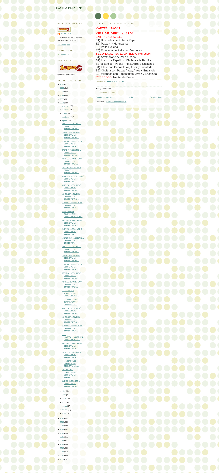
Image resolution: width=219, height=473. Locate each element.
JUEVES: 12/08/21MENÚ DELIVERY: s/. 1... (70, 293)
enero (64, 413)
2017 (62, 429)
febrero (65, 410)
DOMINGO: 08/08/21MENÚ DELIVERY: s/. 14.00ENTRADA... (72, 328)
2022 (62, 99)
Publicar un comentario (107, 92)
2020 (62, 418)
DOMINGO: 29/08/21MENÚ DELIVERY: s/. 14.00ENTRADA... (72, 143)
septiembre (66, 117)
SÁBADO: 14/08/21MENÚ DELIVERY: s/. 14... (73, 337)
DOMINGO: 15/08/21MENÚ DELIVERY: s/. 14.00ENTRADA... (72, 266)
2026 (62, 84)
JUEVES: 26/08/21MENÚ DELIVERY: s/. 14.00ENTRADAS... (71, 170)
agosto (65, 121)
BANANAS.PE (69, 8)
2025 (62, 88)
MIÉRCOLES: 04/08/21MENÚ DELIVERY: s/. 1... (70, 363)
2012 (62, 448)
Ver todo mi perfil (64, 44)
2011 (62, 452)
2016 (62, 433)
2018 (62, 426)
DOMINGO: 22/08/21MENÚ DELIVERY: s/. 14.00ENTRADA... (72, 205)
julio (64, 391)
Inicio (131, 97)
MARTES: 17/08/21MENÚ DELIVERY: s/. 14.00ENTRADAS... (71, 249)
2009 (62, 459)
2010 (62, 455)
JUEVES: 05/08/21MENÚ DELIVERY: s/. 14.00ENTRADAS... (71, 354)
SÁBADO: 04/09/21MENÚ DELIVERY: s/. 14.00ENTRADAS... (71, 152)
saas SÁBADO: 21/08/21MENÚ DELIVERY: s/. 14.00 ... (72, 214)
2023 (62, 95)
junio (64, 395)
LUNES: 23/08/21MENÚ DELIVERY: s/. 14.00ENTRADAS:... (71, 196)
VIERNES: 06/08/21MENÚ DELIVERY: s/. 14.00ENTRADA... (72, 345)
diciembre (66, 106)
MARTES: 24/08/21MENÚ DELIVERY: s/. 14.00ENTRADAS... (71, 187)
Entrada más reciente (104, 97)
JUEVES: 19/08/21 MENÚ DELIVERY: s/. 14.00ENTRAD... (72, 231)
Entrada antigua (155, 97)
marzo (64, 406)
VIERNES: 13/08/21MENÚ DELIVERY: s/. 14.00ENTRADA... (72, 284)
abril (64, 402)
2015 (62, 437)
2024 (62, 92)
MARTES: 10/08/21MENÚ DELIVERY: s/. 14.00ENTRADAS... (71, 310)
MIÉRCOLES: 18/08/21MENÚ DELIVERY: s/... (70, 302)
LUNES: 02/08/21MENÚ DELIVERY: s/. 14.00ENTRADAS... (71, 383)
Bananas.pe (64, 54)
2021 (62, 103)
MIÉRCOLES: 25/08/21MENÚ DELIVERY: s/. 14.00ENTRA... (73, 179)
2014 (62, 440)
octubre (65, 113)
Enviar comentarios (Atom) (117, 102)
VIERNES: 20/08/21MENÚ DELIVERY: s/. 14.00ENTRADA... (72, 222)
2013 (62, 444)
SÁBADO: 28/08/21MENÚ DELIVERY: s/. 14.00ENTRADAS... (71, 275)
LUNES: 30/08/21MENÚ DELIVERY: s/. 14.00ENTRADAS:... (71, 135)
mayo (64, 398)
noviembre (66, 109)
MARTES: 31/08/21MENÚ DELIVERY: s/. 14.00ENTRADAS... (71, 126)
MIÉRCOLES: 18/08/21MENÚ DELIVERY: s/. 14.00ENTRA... (73, 240)
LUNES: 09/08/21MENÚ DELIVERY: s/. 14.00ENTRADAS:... (71, 319)
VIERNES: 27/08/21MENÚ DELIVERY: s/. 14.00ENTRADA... (72, 161)
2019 (62, 422)
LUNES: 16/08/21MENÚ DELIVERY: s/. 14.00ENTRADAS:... (71, 258)
